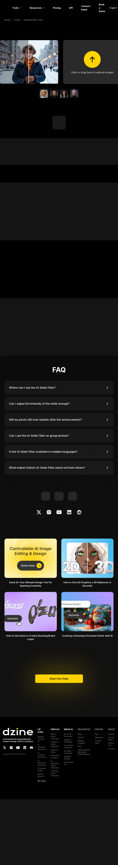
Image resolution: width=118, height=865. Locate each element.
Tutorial (81, 737)
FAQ (79, 746)
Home (7, 20)
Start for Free (59, 678)
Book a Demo (102, 8)
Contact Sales (85, 8)
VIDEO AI (55, 729)
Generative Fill (68, 763)
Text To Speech (41, 775)
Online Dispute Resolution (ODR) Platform (84, 752)
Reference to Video (55, 756)
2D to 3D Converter (68, 735)
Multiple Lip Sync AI (41, 739)
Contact (111, 734)
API (71, 7)
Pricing (57, 7)
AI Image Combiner (68, 752)
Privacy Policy (111, 738)
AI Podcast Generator (42, 755)
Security (111, 749)
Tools (16, 7)
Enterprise (99, 737)
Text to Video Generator (55, 736)
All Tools (41, 781)
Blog (80, 734)
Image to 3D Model (68, 741)
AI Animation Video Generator (55, 764)
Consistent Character (68, 746)
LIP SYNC (40, 730)
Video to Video (54, 751)
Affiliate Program (81, 742)
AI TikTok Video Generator (55, 773)
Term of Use (111, 744)
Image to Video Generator (55, 744)
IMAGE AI (68, 729)
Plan (96, 734)
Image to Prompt (67, 757)
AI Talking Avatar (41, 769)
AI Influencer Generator (42, 762)
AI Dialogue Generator (42, 747)
